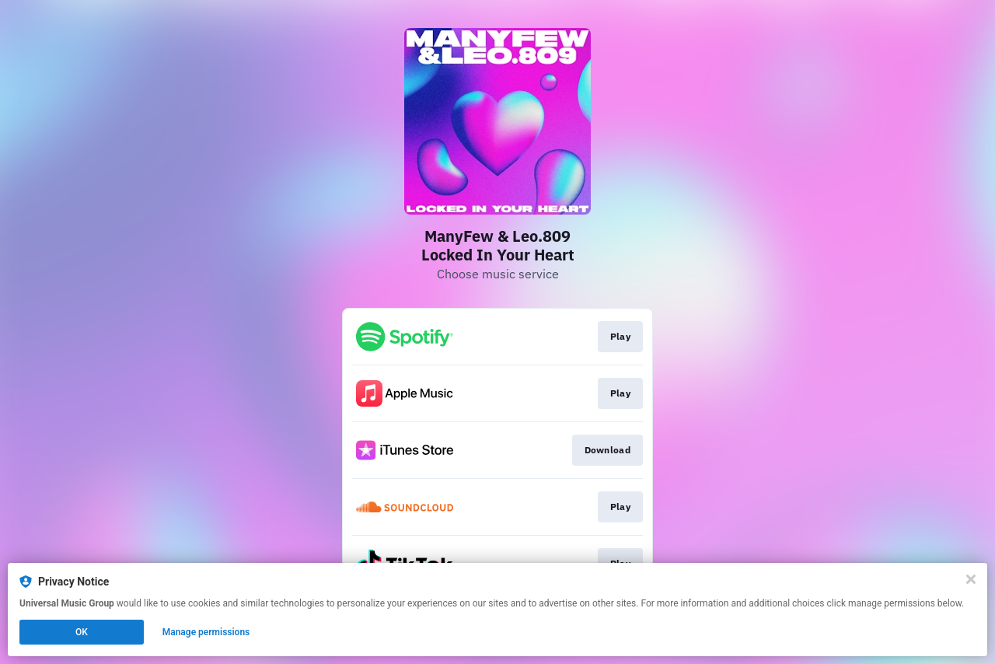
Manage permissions (206, 632)
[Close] (970, 579)
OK (81, 632)
